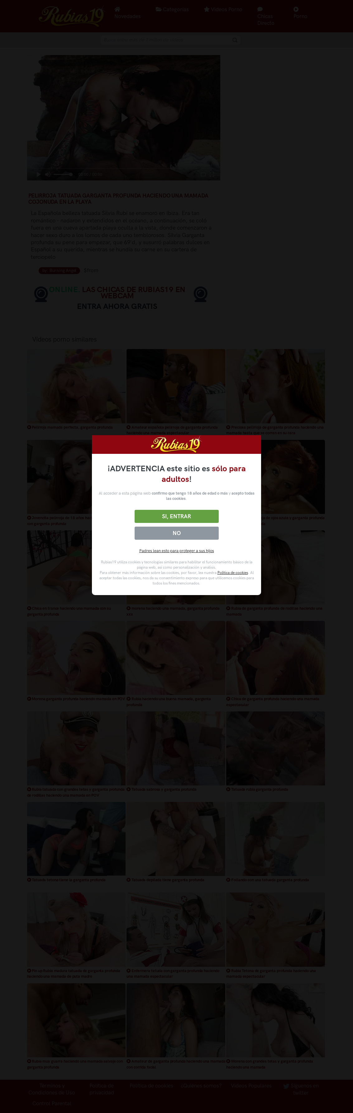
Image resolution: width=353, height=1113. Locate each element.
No (177, 533)
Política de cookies (232, 572)
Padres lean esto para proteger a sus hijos (176, 550)
